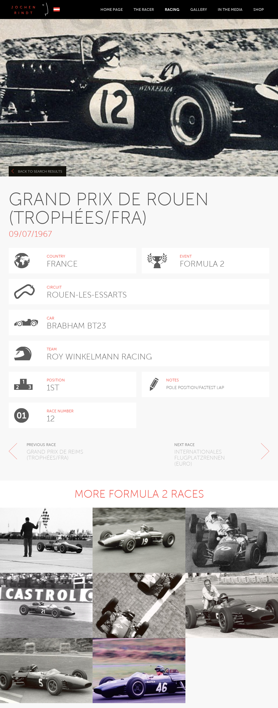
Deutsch (56, 9)
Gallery (198, 9)
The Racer (144, 9)
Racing (172, 9)
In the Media (230, 9)
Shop (258, 9)
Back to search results (36, 171)
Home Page (111, 9)
